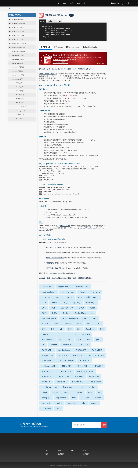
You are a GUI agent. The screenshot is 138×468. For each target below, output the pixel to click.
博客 (69, 69)
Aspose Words (64, 286)
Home (9, 8)
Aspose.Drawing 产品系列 (19, 111)
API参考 (59, 69)
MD (61, 329)
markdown (46, 408)
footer (66, 392)
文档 (48, 69)
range (44, 392)
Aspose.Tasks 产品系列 (18, 55)
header (55, 392)
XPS (78, 329)
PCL (64, 334)
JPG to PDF (63, 355)
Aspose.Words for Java (47, 74)
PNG (70, 339)
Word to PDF (68, 345)
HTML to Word (95, 382)
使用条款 (80, 465)
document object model (88, 297)
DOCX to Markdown (66, 361)
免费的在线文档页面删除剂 (55, 258)
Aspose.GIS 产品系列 (17, 79)
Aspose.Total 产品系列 (18, 19)
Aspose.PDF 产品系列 (18, 27)
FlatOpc (66, 313)
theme (80, 387)
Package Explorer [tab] (91, 47)
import (58, 297)
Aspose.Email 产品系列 (18, 35)
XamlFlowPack (47, 339)
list (99, 392)
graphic (59, 403)
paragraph (46, 398)
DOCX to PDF (47, 350)
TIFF (60, 339)
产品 (57, 3)
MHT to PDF (98, 366)
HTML (57, 323)
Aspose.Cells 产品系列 (18, 31)
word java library (49, 292)
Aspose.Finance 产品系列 (19, 107)
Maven (42, 21)
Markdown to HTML (85, 371)
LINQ (65, 302)
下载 (72, 451)
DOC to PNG (97, 350)
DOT (53, 308)
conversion (95, 292)
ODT (98, 323)
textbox (98, 398)
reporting (76, 302)
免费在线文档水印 (52, 268)
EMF (88, 339)
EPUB (74, 334)
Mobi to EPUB (63, 376)
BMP (79, 339)
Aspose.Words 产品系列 (18, 23)
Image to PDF (47, 355)
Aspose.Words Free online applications (61, 273)
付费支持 (86, 454)
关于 (85, 3)
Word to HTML (65, 371)
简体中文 (115, 3)
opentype (85, 398)
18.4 (71, 15)
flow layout (67, 387)
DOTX (44, 313)
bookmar (78, 392)
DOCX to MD (84, 361)
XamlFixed (90, 329)
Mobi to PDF (61, 382)
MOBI (79, 323)
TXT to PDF (46, 382)
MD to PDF (66, 366)
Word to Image (64, 350)
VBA (83, 403)
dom (44, 302)
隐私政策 (75, 465)
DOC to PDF (83, 345)
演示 (53, 69)
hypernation (61, 398)
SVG (102, 329)
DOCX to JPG (81, 350)
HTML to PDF (82, 366)
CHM (89, 323)
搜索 (74, 69)
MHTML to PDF (48, 371)
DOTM (54, 313)
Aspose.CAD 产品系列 (18, 67)
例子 (65, 69)
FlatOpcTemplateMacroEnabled (74, 318)
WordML (45, 323)
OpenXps (45, 334)
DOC (44, 308)
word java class (67, 292)
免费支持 (81, 69)
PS (56, 334)
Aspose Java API (82, 286)
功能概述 (63, 159)
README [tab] (45, 47)
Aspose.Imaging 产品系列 (19, 43)
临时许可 (88, 69)
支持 (71, 3)
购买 (64, 3)
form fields (72, 403)
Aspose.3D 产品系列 (17, 71)
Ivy (55, 21)
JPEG (98, 339)
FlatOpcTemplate (49, 318)
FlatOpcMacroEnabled (84, 313)
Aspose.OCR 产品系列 (18, 59)
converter (46, 297)
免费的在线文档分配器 (53, 247)
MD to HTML (47, 376)
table (90, 392)
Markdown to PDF (49, 366)
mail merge (90, 302)
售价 (84, 451)
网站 (78, 3)
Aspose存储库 (65, 226)
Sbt (60, 21)
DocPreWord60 (67, 308)
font (74, 398)
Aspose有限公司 (55, 465)
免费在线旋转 (50, 252)
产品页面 (42, 69)
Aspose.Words (56, 14)
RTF (94, 318)
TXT (52, 329)
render (54, 302)
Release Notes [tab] (73, 47)
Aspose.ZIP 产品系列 (17, 83)
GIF (43, 345)
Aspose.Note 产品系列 (18, 63)
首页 (47, 451)
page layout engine (49, 387)
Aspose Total (47, 286)
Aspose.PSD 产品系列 (18, 91)
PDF (70, 329)
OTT (43, 329)
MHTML (68, 323)
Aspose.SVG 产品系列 (18, 103)
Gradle (50, 21)
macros (94, 403)
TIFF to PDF (77, 355)
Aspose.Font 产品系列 (18, 115)
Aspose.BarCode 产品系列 (19, 47)
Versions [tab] (58, 47)
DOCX (81, 308)
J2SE (58, 408)
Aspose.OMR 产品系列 (18, 99)
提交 (104, 425)
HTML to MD (47, 361)
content (53, 345)
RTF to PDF (79, 376)
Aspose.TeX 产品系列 (17, 119)
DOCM (92, 308)
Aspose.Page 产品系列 (18, 87)
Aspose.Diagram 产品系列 (19, 51)
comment (46, 403)
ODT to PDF (94, 376)
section (92, 387)
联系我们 (85, 465)
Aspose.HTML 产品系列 (18, 75)
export (70, 297)
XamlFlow (86, 334)
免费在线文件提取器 (52, 263)
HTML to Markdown (96, 355)
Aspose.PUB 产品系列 (18, 95)
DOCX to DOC (77, 382)
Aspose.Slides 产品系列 (18, 39)
